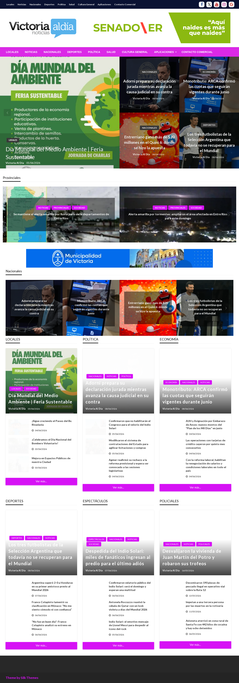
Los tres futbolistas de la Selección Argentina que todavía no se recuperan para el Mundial (209, 142)
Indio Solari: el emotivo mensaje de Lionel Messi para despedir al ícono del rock (128, 625)
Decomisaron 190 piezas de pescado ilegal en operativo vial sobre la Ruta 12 (205, 586)
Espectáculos (96, 539)
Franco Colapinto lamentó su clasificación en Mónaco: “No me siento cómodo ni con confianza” (52, 605)
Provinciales (61, 207)
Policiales (204, 544)
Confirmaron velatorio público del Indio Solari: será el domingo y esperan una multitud (130, 586)
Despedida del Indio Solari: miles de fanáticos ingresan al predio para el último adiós (118, 557)
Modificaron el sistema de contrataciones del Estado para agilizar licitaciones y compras (128, 444)
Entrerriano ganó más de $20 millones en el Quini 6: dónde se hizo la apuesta (149, 142)
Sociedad (79, 207)
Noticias (22, 4)
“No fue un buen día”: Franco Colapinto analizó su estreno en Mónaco (51, 625)
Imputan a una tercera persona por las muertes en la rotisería (205, 603)
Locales (10, 4)
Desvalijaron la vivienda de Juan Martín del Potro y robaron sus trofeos (191, 557)
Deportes (49, 4)
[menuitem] (12, 52)
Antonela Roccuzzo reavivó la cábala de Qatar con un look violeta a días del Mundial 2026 (128, 605)
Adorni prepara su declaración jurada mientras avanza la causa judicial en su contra (149, 86)
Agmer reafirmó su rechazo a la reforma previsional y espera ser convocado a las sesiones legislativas (128, 465)
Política (62, 4)
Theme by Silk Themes (22, 678)
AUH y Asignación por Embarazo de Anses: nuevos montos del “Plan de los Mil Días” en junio (205, 424)
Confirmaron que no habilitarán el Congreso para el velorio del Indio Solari (130, 424)
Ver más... (41, 481)
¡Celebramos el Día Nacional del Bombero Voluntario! (51, 441)
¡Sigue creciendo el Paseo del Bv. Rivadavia (52, 422)
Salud (72, 4)
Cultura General (86, 4)
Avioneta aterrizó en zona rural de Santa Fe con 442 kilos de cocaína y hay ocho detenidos (207, 624)
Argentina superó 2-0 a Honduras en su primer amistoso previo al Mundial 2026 (52, 586)
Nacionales (35, 4)
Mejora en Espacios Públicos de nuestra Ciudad (51, 460)
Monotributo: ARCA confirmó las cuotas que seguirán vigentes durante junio (209, 86)
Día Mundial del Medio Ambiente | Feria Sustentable (54, 153)
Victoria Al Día (15, 162)
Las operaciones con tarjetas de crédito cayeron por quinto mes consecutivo (205, 444)
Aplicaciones (104, 4)
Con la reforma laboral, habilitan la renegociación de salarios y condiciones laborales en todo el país (206, 465)
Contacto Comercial (124, 4)
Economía (209, 71)
